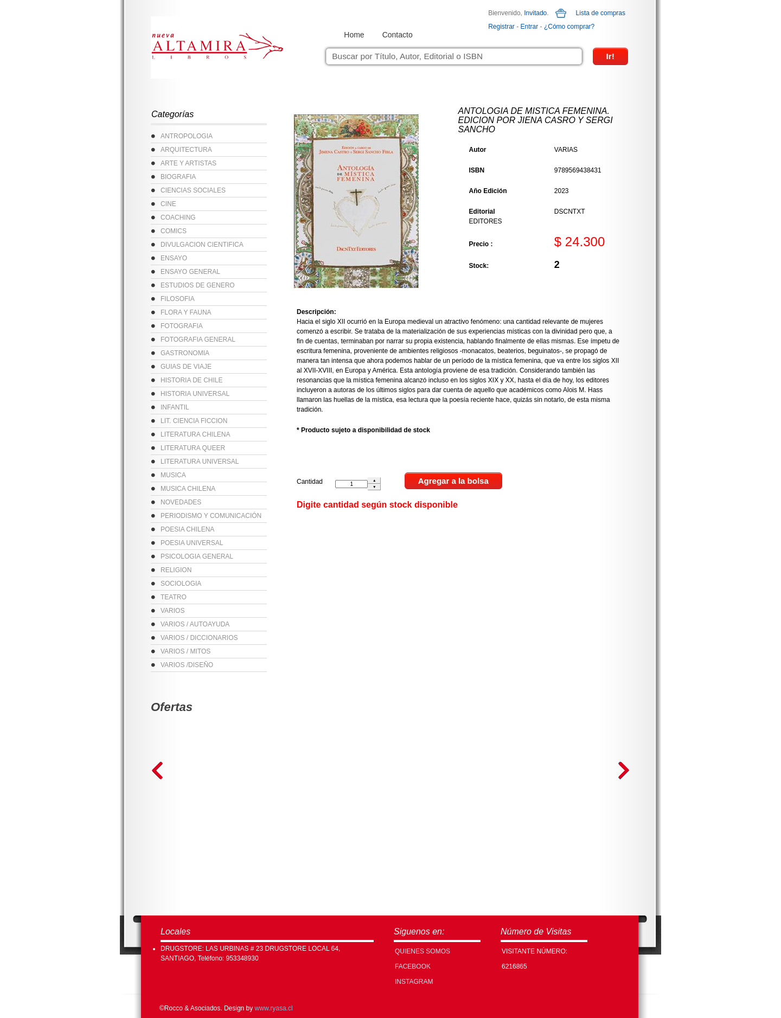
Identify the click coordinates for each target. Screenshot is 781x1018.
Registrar (501, 26)
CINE (168, 204)
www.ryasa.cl (274, 1008)
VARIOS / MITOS (185, 651)
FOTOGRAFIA (182, 326)
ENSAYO (174, 258)
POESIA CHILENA (187, 529)
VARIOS (172, 610)
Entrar (530, 26)
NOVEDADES (181, 502)
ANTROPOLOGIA (187, 136)
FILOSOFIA (178, 299)
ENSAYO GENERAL (190, 272)
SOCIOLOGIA (181, 583)
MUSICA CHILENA (188, 488)
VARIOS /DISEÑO (187, 665)
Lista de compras (600, 13)
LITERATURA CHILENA (195, 434)
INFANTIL (175, 407)
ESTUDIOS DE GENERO (198, 285)
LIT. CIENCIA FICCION (194, 421)
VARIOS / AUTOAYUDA (195, 624)
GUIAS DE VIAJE (186, 366)
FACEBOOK (413, 966)
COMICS (174, 231)
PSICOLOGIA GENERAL (197, 556)
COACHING (178, 217)
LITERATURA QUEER (193, 448)
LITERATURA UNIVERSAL (200, 461)
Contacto (397, 34)
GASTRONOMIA (185, 353)
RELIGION (176, 570)
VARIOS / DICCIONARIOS (199, 638)
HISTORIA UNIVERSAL (195, 394)
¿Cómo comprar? (569, 26)
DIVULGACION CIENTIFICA (202, 244)
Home (354, 34)
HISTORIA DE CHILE (191, 380)
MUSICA (173, 475)
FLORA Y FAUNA (186, 312)
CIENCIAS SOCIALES (193, 190)
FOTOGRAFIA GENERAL (198, 339)
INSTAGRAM (414, 981)
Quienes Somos (422, 951)
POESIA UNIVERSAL (192, 543)
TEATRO (174, 597)
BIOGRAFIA (178, 177)
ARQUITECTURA (186, 149)
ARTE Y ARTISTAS (188, 163)
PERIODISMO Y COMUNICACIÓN (211, 516)
